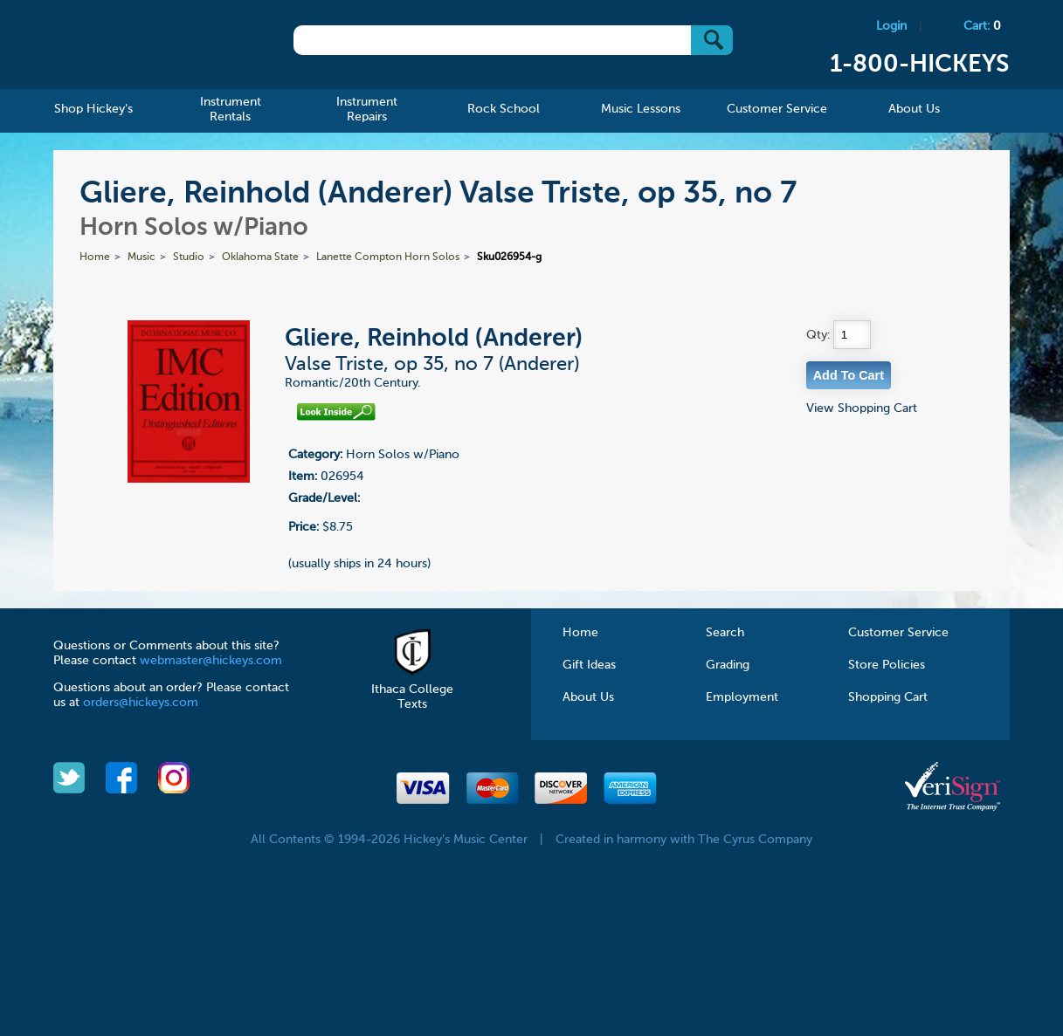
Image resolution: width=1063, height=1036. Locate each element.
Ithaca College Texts (412, 689)
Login (891, 26)
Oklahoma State (260, 257)
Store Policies (886, 665)
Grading (727, 665)
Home (94, 257)
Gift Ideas (589, 665)
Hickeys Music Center (149, 48)
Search (725, 633)
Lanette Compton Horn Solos (387, 257)
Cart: (982, 26)
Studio (188, 257)
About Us (588, 697)
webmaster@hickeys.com (211, 661)
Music (141, 257)
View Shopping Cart (861, 408)
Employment (742, 697)
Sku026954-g (509, 257)
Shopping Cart (888, 697)
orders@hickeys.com (140, 702)
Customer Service (898, 633)
